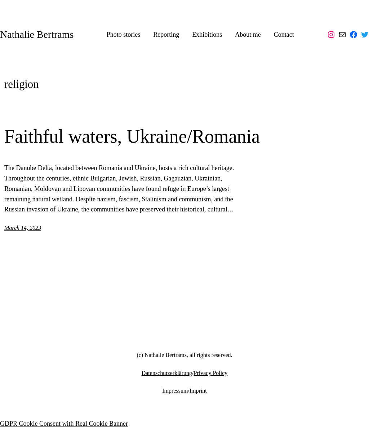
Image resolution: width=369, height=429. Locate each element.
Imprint (198, 391)
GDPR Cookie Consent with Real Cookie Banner (64, 423)
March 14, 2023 (22, 228)
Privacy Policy (211, 373)
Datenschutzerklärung (167, 373)
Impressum (175, 391)
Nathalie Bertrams (37, 34)
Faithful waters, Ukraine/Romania (132, 136)
